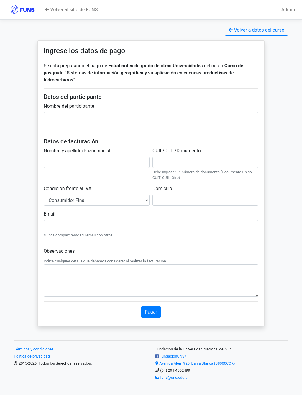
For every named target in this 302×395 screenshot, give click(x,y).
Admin (288, 9)
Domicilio (162, 188)
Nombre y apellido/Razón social (77, 151)
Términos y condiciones (34, 349)
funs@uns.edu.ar (172, 377)
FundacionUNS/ (170, 356)
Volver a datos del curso (256, 30)
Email (49, 214)
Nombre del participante (69, 106)
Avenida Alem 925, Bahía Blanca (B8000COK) (195, 363)
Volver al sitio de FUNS (71, 9)
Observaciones (59, 251)
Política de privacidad (32, 356)
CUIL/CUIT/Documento (176, 151)
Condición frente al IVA (67, 188)
